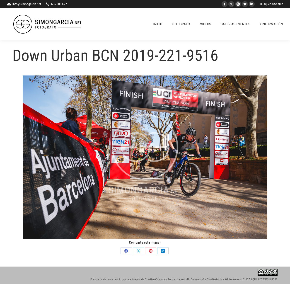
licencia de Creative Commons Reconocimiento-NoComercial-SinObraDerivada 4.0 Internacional (187, 279)
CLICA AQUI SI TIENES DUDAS (260, 279)
